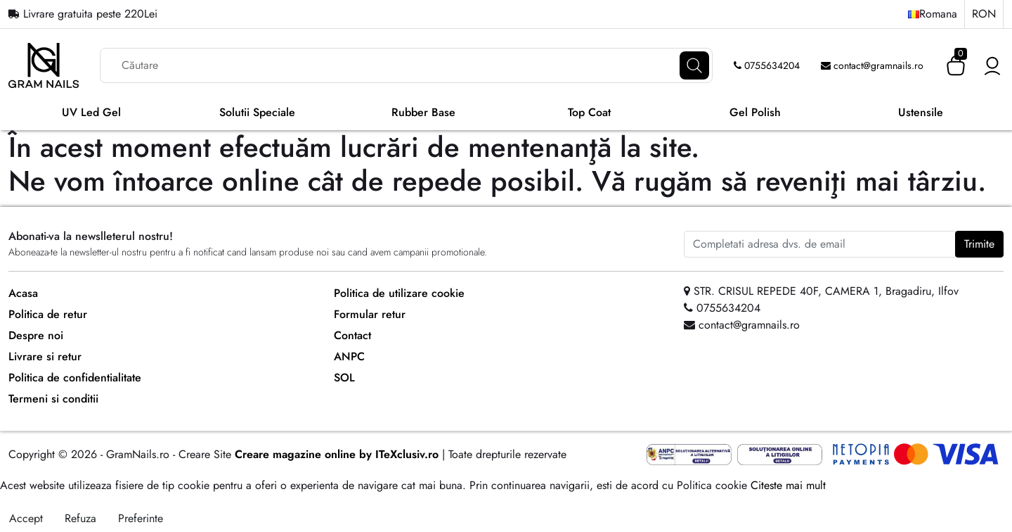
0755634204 (767, 65)
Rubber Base (423, 112)
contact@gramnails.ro (872, 65)
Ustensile (920, 112)
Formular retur (370, 314)
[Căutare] (694, 65)
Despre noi (35, 335)
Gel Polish (755, 112)
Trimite (979, 244)
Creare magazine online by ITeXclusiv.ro (337, 454)
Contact (352, 335)
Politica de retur (47, 314)
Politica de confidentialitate (74, 377)
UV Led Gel (91, 112)
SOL (344, 377)
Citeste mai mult (788, 485)
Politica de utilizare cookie (399, 293)
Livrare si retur (45, 356)
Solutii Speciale (257, 112)
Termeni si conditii (53, 399)
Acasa (23, 293)
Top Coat (589, 112)
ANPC (349, 356)
